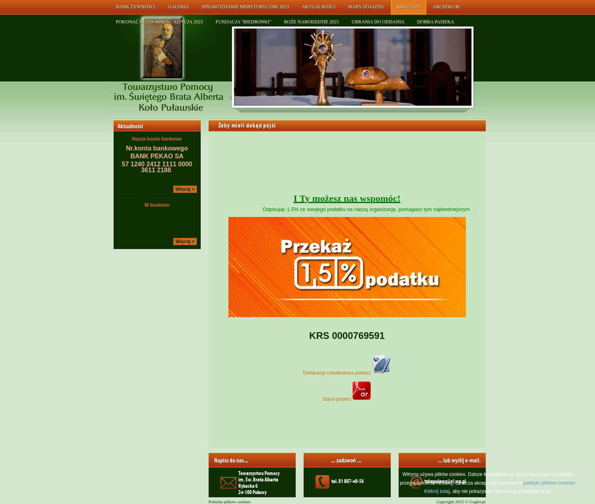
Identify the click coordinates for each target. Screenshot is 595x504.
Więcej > (184, 189)
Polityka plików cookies (230, 501)
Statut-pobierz (347, 399)
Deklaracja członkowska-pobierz (347, 373)
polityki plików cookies (549, 483)
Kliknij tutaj (437, 491)
